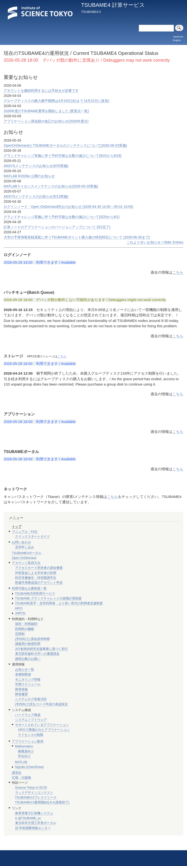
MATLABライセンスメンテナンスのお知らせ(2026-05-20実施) (51, 186)
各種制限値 (23, 674)
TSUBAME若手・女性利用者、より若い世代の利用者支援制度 (59, 603)
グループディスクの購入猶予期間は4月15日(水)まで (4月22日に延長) (56, 101)
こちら (177, 272)
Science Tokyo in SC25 (31, 787)
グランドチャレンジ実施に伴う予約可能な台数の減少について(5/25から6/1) (62, 217)
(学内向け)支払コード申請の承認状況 (41, 704)
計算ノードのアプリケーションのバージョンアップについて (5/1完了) (57, 227)
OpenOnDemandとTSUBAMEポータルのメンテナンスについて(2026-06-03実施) (65, 145)
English (177, 40)
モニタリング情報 (27, 679)
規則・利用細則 (26, 624)
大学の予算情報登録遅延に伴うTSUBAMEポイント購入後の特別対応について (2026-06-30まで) (77, 237)
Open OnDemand (24, 558)
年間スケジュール (27, 684)
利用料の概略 (24, 629)
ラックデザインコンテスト (34, 792)
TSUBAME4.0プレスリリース (36, 797)
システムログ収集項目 (31, 699)
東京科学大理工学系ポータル (35, 823)
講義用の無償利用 (27, 644)
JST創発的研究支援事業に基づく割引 (41, 649)
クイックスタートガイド (32, 536)
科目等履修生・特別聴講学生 (35, 578)
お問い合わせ (21, 542)
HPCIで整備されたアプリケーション (44, 729)
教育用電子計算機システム (34, 813)
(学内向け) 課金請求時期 (32, 639)
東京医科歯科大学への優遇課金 (37, 654)
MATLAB (21, 762)
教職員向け (26, 751)
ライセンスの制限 (30, 735)
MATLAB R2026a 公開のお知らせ (29, 176)
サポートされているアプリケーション (42, 725)
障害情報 (21, 689)
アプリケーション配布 (28, 741)
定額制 (20, 634)
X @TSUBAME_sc (28, 818)
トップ (16, 526)
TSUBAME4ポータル (26, 553)
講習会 (16, 772)
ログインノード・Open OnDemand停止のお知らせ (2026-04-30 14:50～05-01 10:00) (68, 207)
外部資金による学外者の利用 (35, 573)
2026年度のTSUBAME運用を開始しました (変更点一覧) (46, 111)
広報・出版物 (21, 777)
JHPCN (20, 613)
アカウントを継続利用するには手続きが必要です (41, 90)
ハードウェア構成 (27, 715)
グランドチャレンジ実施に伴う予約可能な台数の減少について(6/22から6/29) (63, 156)
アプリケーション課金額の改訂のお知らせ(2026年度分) (46, 121)
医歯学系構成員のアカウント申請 (39, 582)
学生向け (24, 756)
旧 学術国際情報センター (33, 828)
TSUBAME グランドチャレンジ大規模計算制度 (48, 598)
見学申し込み (24, 547)
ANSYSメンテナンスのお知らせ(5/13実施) (36, 196)
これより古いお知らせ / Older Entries (155, 242)
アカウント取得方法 (26, 563)
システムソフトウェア (31, 720)
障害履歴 (21, 694)
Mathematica (24, 746)
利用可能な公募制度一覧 (29, 588)
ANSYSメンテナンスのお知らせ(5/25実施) (36, 166)
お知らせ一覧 (24, 669)
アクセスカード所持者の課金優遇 (39, 568)
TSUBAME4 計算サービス (113, 5)
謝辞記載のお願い (27, 659)
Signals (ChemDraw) (29, 767)
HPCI (19, 608)
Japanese (178, 36)
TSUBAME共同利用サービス (35, 593)
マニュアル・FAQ (24, 531)
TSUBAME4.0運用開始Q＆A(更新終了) (42, 802)
